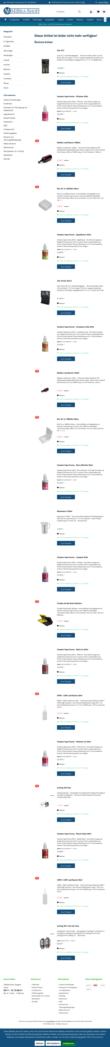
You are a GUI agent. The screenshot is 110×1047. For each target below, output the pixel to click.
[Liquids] (60, 19)
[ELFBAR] (26, 19)
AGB (5, 125)
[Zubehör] (90, 19)
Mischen (7, 69)
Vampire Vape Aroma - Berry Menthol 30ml (75, 465)
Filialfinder (8, 103)
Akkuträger (8, 50)
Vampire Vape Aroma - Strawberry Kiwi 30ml (75, 327)
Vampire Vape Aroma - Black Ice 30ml (72, 649)
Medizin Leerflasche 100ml (68, 373)
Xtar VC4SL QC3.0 (64, 281)
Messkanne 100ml (64, 511)
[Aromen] (70, 19)
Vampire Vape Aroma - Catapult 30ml (72, 557)
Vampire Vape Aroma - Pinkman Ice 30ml (74, 741)
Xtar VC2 (60, 50)
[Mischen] (80, 19)
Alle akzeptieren (53, 1043)
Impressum (8, 121)
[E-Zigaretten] (14, 19)
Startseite (8, 36)
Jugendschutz (9, 114)
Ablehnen (39, 1043)
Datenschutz (9, 147)
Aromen (7, 64)
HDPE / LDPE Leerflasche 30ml (69, 695)
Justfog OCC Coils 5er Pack (68, 926)
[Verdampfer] (50, 19)
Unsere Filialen (103, 2)
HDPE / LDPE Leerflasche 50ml (69, 880)
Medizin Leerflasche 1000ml (68, 142)
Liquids (6, 60)
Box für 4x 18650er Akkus (68, 419)
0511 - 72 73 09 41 (13, 990)
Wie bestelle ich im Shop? (14, 151)
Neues (6, 83)
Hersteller (8, 78)
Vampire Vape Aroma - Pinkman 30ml (72, 96)
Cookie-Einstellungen (12, 99)
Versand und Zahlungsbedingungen (12, 138)
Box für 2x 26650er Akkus (68, 188)
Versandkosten (50, 1021)
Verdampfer (8, 55)
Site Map (62, 996)
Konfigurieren (68, 1043)
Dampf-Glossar (9, 117)
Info (83, 2)
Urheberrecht (9, 129)
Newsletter (8, 155)
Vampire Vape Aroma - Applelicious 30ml (74, 234)
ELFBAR (7, 46)
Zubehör (7, 73)
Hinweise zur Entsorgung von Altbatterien (15, 109)
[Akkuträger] (37, 19)
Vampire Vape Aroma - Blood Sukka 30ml (74, 834)
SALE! (6, 87)
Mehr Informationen (95, 1037)
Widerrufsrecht (10, 143)
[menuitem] (103, 11)
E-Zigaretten (9, 41)
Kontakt (7, 158)
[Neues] (99, 19)
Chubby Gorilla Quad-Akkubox (69, 603)
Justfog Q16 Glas (64, 787)
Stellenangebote (10, 133)
